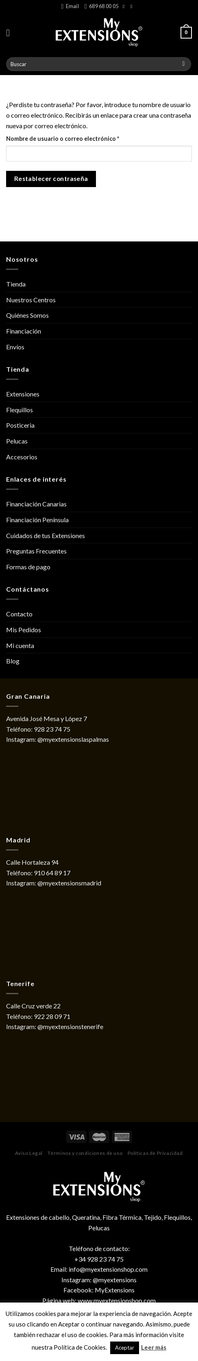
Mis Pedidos (23, 629)
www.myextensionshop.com (117, 1300)
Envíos (15, 347)
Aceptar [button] (124, 1347)
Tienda (16, 284)
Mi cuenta (20, 645)
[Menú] (11, 33)
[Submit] (183, 64)
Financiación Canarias (36, 504)
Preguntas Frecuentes (36, 551)
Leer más (153, 1347)
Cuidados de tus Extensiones (45, 535)
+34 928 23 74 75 (99, 1259)
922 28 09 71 (52, 1016)
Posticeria (20, 425)
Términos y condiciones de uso (85, 1153)
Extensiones (22, 394)
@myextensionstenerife (70, 1026)
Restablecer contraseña (51, 178)
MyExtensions (115, 1290)
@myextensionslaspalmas (73, 739)
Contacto (19, 614)
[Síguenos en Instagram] (133, 6)
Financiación (23, 331)
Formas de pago (28, 567)
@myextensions (115, 1279)
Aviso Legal (29, 1153)
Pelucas (17, 441)
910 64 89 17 (52, 872)
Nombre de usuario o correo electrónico (78, 138)
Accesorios (21, 457)
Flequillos (19, 409)
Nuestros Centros (31, 300)
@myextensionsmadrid (69, 883)
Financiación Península (37, 519)
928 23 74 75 (52, 729)
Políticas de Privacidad (155, 1153)
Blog (13, 661)
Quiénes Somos (27, 315)
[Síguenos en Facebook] (125, 6)
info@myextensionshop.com (108, 1269)
